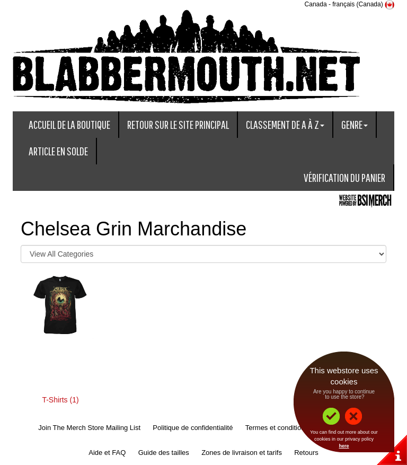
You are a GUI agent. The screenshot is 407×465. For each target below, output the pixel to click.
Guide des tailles (163, 453)
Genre (354, 124)
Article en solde (58, 150)
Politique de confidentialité (193, 428)
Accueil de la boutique (69, 124)
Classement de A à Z (285, 124)
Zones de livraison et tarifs (241, 453)
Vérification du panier (344, 177)
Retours (306, 453)
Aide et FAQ (107, 453)
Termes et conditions (276, 428)
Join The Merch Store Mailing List (89, 428)
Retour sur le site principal (178, 124)
